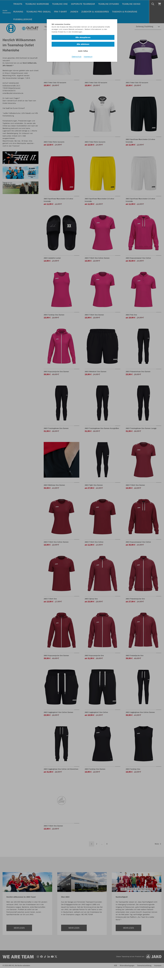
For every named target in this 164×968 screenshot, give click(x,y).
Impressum (88, 56)
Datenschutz (76, 56)
